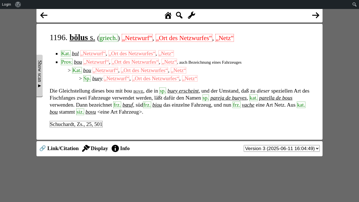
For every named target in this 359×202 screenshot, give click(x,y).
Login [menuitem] (6, 4)
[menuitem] (18, 4)
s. (82, 37)
